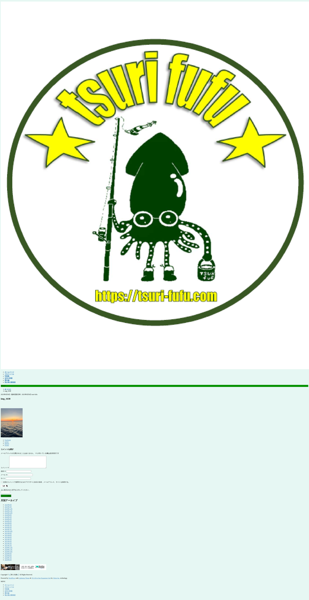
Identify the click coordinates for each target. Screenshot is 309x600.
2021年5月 (8, 542)
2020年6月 (8, 562)
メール (4, 477)
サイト (3, 481)
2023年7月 (8, 527)
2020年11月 (8, 552)
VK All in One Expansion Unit (41, 580)
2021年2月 (8, 546)
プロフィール (9, 589)
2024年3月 (8, 523)
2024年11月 (8, 513)
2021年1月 (8, 548)
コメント (5, 470)
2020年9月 (8, 556)
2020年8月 (8, 558)
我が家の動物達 (10, 597)
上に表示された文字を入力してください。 (15, 492)
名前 (3, 473)
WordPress (12, 580)
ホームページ (9, 587)
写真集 (7, 591)
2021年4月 (8, 544)
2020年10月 (8, 554)
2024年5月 (8, 519)
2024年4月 (8, 521)
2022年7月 (8, 531)
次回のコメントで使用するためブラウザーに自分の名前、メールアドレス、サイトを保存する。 (36, 484)
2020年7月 (8, 560)
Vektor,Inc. (56, 580)
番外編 (7, 595)
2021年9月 (8, 536)
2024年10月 (8, 515)
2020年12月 (8, 550)
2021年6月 (8, 540)
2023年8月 (8, 525)
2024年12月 (8, 511)
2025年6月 (8, 507)
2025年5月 (8, 509)
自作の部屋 (8, 593)
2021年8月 (8, 538)
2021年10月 (8, 533)
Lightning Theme (24, 580)
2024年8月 (8, 517)
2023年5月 (8, 529)
